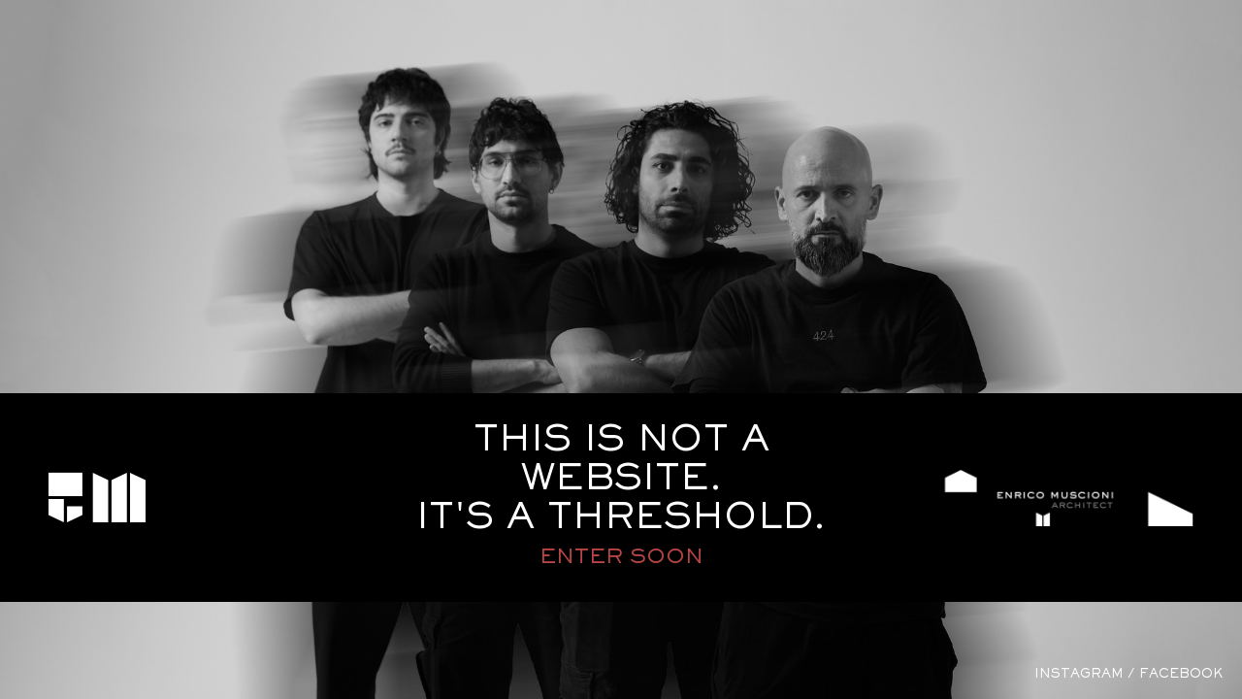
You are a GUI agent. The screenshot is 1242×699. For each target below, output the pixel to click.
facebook (1181, 675)
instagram (1079, 675)
